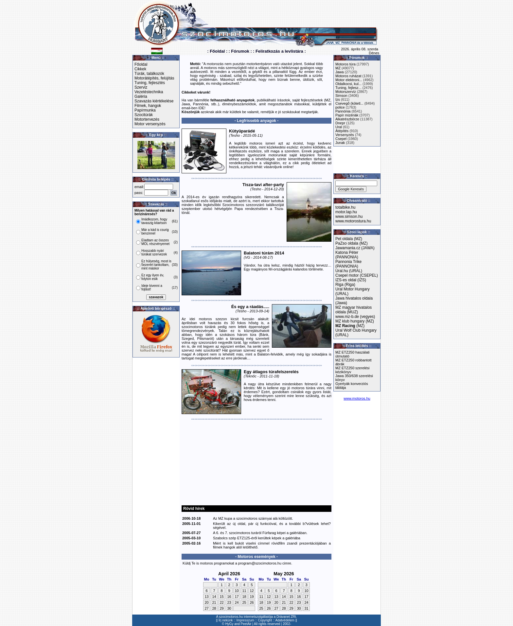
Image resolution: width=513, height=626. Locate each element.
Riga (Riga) (345, 284)
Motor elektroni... (348, 80)
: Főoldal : (217, 51)
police (340, 107)
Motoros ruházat (348, 76)
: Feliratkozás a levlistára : (279, 51)
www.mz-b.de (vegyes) (355, 316)
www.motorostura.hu (353, 221)
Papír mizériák (346, 115)
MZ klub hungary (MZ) (354, 321)
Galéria (140, 96)
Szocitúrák (143, 115)
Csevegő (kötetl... (349, 103)
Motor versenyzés (150, 124)
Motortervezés (146, 119)
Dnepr (340, 123)
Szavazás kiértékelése (153, 101)
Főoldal (140, 64)
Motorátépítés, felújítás (154, 78)
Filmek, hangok (147, 105)
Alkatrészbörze (347, 119)
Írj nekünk (226, 620)
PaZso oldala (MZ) (351, 243)
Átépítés (341, 131)
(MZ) (349, 325)
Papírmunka (145, 110)
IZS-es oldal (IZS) (350, 280)
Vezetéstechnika (148, 92)
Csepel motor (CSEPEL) (356, 275)
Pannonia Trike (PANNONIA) (348, 264)
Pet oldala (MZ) (348, 238)
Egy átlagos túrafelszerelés (271, 371)
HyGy (229, 624)
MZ (338, 68)
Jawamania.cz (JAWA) (355, 248)
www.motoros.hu (357, 398)
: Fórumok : (240, 51)
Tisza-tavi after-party (263, 184)
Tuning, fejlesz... (348, 88)
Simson (341, 95)
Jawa (339, 72)
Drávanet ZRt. (286, 616)
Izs (337, 99)
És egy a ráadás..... (250, 306)
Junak (340, 143)
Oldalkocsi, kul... (348, 84)
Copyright (265, 620)
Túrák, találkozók (149, 73)
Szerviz (140, 87)
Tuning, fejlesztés (149, 82)
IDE (201, 108)
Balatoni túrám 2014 (264, 253)
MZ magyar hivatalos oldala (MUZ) (353, 309)
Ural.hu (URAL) (348, 271)
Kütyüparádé (242, 131)
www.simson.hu (349, 216)
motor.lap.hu (346, 212)
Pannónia (343, 111)
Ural (338, 127)
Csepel (340, 139)
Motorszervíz (345, 92)
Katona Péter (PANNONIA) (346, 254)
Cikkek (140, 69)
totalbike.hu (345, 207)
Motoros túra (345, 64)
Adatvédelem (284, 620)
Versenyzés (344, 135)
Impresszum (245, 620)
